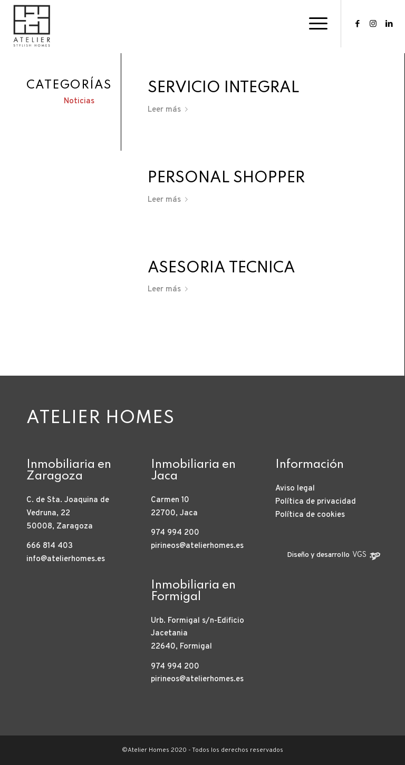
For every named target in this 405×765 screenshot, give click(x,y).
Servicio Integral (224, 88)
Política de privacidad (315, 502)
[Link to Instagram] (373, 24)
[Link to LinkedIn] (389, 24)
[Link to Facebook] (357, 24)
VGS (359, 555)
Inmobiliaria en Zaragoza (68, 470)
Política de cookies (310, 515)
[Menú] (312, 23)
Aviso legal (295, 489)
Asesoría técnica (221, 268)
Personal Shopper (226, 178)
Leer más (170, 110)
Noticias (79, 101)
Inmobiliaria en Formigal (193, 591)
